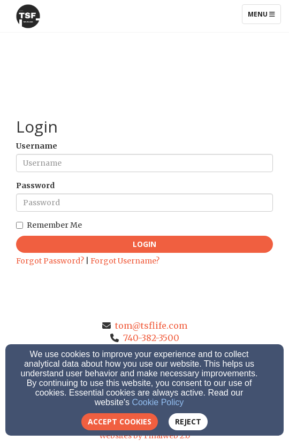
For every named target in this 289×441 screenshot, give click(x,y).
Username (36, 146)
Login (144, 244)
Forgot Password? (50, 261)
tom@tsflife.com (151, 325)
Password (35, 185)
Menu (264, 14)
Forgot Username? (124, 261)
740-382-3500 (151, 337)
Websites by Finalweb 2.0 (144, 435)
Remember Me (49, 225)
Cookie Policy (158, 402)
